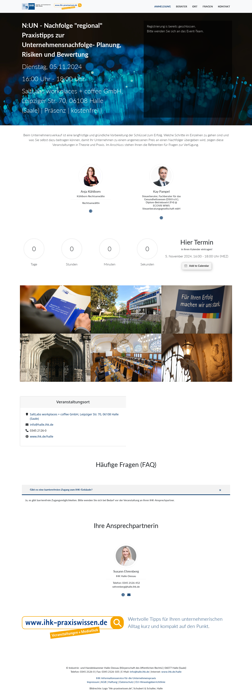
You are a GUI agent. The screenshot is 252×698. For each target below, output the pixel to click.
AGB (103, 681)
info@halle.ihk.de (41, 424)
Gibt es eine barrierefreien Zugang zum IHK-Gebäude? (61, 489)
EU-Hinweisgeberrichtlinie (150, 681)
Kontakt (224, 6)
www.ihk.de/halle (41, 436)
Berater (181, 6)
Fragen (208, 6)
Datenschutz (126, 681)
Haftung (112, 681)
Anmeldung (162, 6)
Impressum (93, 681)
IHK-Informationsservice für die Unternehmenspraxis (126, 678)
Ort (195, 6)
